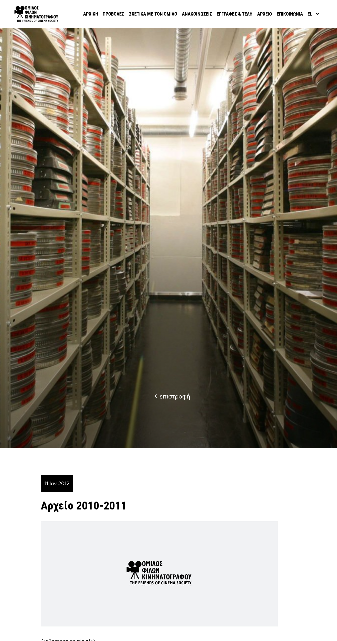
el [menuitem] (310, 14)
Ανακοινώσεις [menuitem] (197, 14)
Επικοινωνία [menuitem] (290, 14)
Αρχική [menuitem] (90, 14)
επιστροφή (172, 396)
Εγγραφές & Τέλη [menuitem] (234, 14)
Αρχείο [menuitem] (264, 14)
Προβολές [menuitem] (113, 14)
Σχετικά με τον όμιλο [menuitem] (153, 14)
